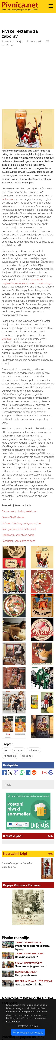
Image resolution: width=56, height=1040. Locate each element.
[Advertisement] (28, 79)
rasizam (26, 755)
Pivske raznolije (13, 41)
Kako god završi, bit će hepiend (19, 529)
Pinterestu (7, 199)
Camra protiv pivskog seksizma (19, 511)
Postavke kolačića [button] (28, 1026)
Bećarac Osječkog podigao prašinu (21, 523)
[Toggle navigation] (51, 7)
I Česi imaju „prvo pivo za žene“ (19, 541)
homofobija (10, 755)
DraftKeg (6, 338)
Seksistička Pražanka (13, 517)
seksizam (34, 750)
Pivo (6, 750)
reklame (18, 750)
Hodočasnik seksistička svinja (18, 535)
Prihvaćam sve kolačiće (28, 1032)
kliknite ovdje (13, 1021)
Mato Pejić (35, 41)
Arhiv (50, 836)
